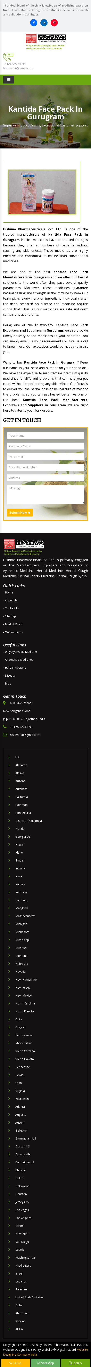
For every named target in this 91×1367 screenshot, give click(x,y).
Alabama (21, 765)
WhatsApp (45, 1363)
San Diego (22, 1242)
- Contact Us (11, 608)
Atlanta (20, 1107)
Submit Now (19, 512)
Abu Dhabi (22, 1313)
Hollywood (22, 1186)
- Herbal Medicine (14, 667)
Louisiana (21, 900)
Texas (19, 1075)
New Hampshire (26, 979)
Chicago (20, 1170)
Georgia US (22, 836)
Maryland (21, 908)
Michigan (21, 924)
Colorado (21, 805)
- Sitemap (9, 616)
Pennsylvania (24, 1035)
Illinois (19, 860)
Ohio (18, 1019)
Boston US (22, 1146)
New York (21, 1234)
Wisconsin (22, 1099)
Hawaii (19, 844)
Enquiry (75, 1363)
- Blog (7, 683)
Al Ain (19, 1329)
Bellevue (21, 1130)
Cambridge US (24, 1162)
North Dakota (24, 1011)
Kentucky (21, 892)
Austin (19, 1122)
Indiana (20, 868)
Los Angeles (23, 1218)
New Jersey (22, 987)
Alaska (19, 773)
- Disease (9, 675)
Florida (19, 829)
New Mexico (23, 995)
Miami (19, 1226)
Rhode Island (24, 1043)
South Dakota (24, 1059)
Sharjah (20, 1321)
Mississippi (22, 940)
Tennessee (22, 1067)
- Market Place (12, 624)
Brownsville (23, 1154)
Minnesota (22, 932)
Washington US (25, 1257)
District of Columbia (28, 821)
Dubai (19, 1305)
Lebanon (21, 1281)
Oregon (20, 1027)
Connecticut (23, 813)
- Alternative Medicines (18, 660)
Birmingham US (25, 1138)
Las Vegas (22, 1210)
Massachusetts (25, 916)
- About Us (10, 600)
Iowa (18, 876)
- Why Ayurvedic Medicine (20, 652)
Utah (18, 1083)
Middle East (23, 1265)
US (17, 757)
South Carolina (25, 1051)
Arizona (20, 781)
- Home (8, 592)
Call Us (15, 1363)
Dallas (19, 1178)
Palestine (21, 1289)
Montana (21, 956)
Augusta (20, 1114)
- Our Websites (13, 632)
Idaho (19, 852)
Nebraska (21, 964)
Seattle (20, 1250)
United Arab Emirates (29, 1297)
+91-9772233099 (14, 64)
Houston (21, 1194)
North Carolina (25, 1003)
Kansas (20, 884)
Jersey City (22, 1202)
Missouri (21, 948)
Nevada (20, 972)
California (21, 797)
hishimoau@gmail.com (18, 68)
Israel (19, 1273)
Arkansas (21, 789)
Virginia (20, 1091)
